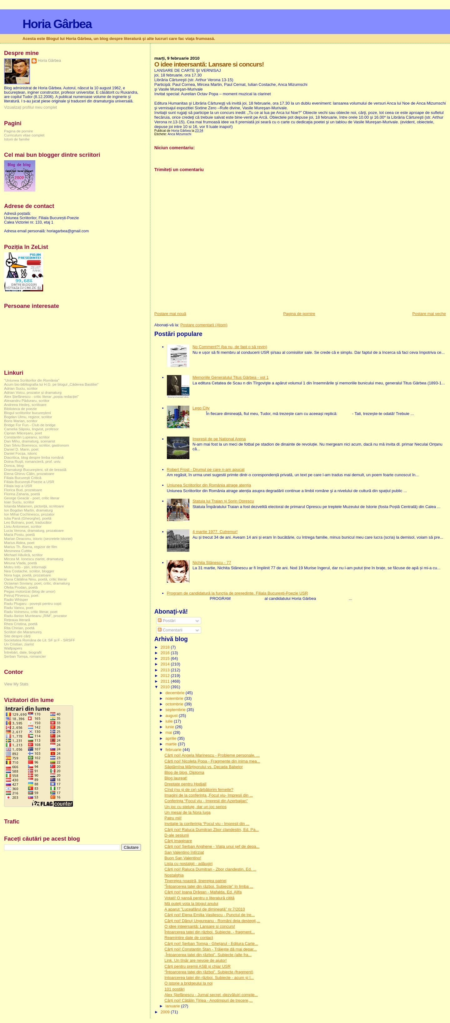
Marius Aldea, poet (19, 543)
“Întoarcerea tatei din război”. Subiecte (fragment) (208, 972)
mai (169, 732)
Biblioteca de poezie (20, 409)
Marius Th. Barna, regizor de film (30, 547)
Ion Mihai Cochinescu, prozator (29, 514)
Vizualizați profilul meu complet (30, 107)
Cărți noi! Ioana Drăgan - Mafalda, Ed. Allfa (203, 892)
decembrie (175, 692)
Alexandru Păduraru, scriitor (26, 400)
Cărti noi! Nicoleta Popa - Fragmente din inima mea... (212, 761)
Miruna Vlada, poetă (20, 563)
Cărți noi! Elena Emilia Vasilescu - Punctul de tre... (209, 914)
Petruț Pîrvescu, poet (21, 595)
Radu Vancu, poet (18, 607)
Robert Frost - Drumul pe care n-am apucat (206, 469)
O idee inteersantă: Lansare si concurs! (199, 926)
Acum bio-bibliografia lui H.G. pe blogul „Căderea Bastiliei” (51, 384)
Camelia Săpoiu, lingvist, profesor (31, 429)
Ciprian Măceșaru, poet (23, 433)
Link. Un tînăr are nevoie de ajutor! (195, 960)
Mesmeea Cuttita (18, 551)
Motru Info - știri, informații (25, 567)
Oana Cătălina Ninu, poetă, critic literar (35, 579)
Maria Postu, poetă (19, 534)
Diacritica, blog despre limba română (33, 457)
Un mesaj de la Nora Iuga (187, 812)
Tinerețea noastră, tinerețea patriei (195, 880)
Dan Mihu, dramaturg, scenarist (29, 441)
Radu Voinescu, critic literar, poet (31, 612)
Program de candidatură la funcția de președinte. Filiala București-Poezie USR (237, 593)
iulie (169, 721)
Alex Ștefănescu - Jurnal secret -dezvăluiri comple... (211, 994)
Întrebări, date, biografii (23, 652)
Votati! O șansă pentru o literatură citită (199, 898)
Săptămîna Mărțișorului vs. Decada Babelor (203, 766)
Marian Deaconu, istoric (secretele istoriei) (38, 538)
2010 (166, 686)
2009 (166, 1012)
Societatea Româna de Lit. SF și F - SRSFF (39, 640)
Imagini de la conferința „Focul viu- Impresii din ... (208, 795)
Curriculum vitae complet (24, 135)
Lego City (201, 408)
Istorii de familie (16, 139)
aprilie (171, 738)
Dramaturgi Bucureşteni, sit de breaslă (35, 469)
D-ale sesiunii (176, 835)
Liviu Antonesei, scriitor (23, 526)
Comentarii (170, 630)
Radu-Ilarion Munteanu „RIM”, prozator (35, 616)
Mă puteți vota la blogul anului (191, 903)
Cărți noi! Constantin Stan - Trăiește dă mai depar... (210, 949)
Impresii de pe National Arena (219, 439)
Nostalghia (173, 875)
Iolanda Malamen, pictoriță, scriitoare (34, 506)
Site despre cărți (17, 636)
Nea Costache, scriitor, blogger (29, 571)
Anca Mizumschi (180, 134)
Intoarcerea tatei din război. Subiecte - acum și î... (209, 977)
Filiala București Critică (22, 478)
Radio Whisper (16, 599)
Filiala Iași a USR (18, 486)
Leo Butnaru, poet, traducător (28, 522)
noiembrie (174, 698)
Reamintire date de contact (188, 937)
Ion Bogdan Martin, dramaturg (28, 510)
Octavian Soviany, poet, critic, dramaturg (37, 583)
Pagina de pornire (299, 313)
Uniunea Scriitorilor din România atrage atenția (209, 485)
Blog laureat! (175, 778)
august (172, 715)
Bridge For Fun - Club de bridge (30, 425)
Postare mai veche (429, 313)
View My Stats (16, 684)
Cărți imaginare (178, 840)
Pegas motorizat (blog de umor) (29, 591)
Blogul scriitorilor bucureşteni (27, 413)
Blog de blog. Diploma (184, 772)
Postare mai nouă (170, 313)
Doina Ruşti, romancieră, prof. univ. (32, 461)
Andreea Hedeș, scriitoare (25, 405)
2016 (166, 652)
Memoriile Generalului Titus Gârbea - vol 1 (230, 377)
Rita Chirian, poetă (19, 628)
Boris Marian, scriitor (21, 421)
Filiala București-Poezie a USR (29, 482)
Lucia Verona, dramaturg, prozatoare (34, 530)
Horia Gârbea (57, 24)
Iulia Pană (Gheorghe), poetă (27, 518)
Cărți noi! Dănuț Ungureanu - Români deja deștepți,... (212, 920)
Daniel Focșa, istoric (20, 453)
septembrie (176, 709)
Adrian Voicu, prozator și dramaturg (33, 392)
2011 (166, 681)
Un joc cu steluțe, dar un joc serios (195, 806)
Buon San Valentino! (182, 858)
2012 (166, 675)
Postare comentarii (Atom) (204, 325)
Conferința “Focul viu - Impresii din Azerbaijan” (206, 800)
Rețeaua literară (17, 620)
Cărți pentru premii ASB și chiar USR (197, 966)
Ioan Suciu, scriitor (19, 502)
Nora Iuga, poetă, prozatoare (27, 575)
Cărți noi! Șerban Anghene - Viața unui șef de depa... (211, 846)
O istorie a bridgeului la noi (188, 983)
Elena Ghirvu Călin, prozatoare (29, 474)
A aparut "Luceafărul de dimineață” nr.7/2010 (204, 909)
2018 (166, 647)
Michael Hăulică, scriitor (23, 555)
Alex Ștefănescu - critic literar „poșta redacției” (41, 396)
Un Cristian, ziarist (19, 644)
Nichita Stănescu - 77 (211, 562)
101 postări (174, 989)
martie (171, 744)
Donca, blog (14, 465)
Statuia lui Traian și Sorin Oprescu (223, 501)
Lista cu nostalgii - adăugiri (188, 863)
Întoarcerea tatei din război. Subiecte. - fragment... (209, 932)
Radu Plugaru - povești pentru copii (32, 603)
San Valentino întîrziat (184, 852)
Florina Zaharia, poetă (22, 494)
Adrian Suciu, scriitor (21, 388)
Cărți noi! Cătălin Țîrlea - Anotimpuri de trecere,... (208, 1000)
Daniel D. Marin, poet (21, 449)
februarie (173, 749)
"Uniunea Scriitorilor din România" (31, 380)
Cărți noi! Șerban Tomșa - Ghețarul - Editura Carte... (211, 943)
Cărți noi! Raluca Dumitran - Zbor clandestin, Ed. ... (210, 869)
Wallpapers (13, 648)
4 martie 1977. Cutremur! (215, 531)
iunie (170, 726)
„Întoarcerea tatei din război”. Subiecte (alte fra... (208, 954)
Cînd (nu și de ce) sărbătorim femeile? (198, 789)
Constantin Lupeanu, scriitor (27, 437)
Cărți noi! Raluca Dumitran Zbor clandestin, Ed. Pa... (211, 829)
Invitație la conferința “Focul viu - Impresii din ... (206, 823)
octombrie (174, 704)
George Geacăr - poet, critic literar (31, 498)
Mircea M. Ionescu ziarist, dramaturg (33, 559)
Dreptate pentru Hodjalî (185, 784)
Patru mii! (173, 818)
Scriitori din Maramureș (23, 632)
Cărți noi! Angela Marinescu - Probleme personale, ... (212, 755)
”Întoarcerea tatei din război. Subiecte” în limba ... (208, 886)
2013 (166, 670)
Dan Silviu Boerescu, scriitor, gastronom (36, 445)
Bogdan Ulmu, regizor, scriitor (28, 417)
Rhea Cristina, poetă (21, 624)
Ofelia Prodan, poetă (21, 587)
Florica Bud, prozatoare (23, 490)
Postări (166, 620)
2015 (166, 658)
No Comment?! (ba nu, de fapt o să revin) (229, 346)
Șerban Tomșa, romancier (25, 656)
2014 (166, 664)
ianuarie (173, 1006)
